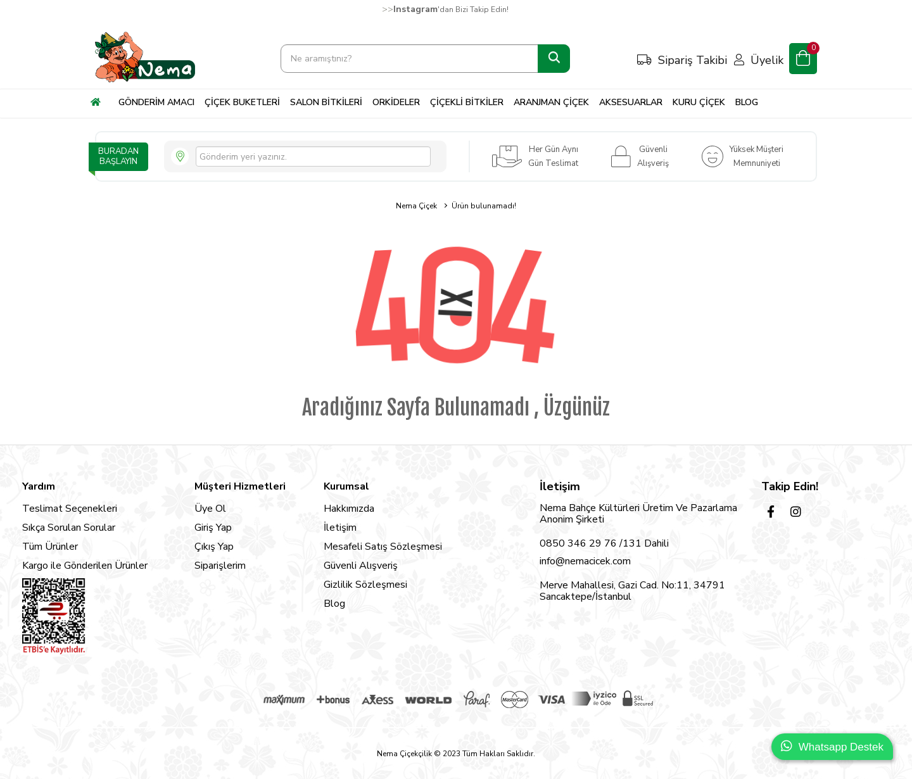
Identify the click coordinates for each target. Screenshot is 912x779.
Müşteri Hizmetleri (240, 486)
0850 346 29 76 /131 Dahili (604, 543)
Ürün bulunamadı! (484, 206)
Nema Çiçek (416, 206)
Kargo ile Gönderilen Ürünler (85, 566)
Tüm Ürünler (50, 547)
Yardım (38, 486)
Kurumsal (346, 486)
